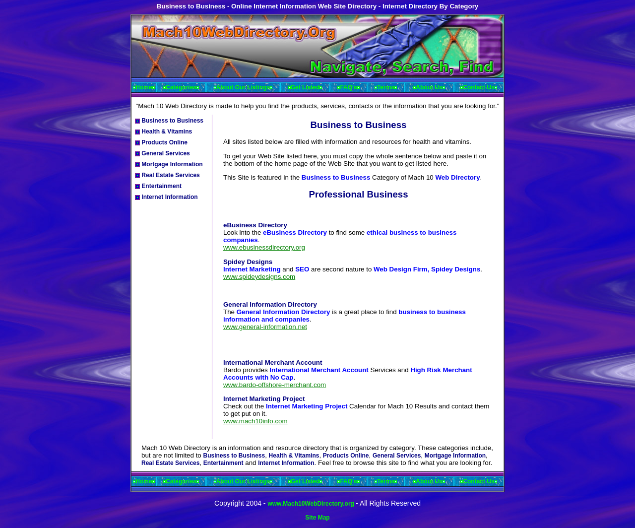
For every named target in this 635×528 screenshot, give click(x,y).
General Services (162, 153)
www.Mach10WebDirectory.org (311, 503)
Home (143, 87)
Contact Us (478, 87)
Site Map (317, 517)
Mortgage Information (169, 164)
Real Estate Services (167, 175)
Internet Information (166, 197)
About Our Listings (243, 87)
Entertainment (158, 186)
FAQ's (348, 87)
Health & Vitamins (163, 131)
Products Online (161, 142)
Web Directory (457, 177)
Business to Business (169, 120)
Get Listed (305, 87)
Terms (386, 87)
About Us (428, 87)
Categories (181, 87)
